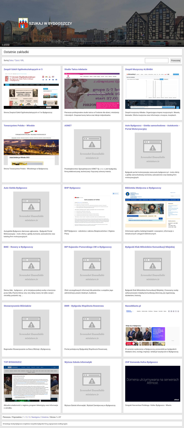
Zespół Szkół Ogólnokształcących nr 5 (23, 69)
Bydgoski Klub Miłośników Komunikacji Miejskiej (150, 247)
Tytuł (17, 60)
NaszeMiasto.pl (133, 306)
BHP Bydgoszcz (72, 188)
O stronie (5, 45)
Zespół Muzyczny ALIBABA (139, 69)
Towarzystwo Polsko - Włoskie (19, 125)
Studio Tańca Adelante (75, 69)
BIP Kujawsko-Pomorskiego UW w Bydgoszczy (88, 247)
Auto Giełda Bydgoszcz (15, 188)
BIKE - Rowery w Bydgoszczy (18, 247)
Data (11, 60)
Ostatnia (44, 417)
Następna (36, 417)
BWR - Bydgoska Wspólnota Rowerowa (84, 306)
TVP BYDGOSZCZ (13, 362)
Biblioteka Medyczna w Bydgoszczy (143, 188)
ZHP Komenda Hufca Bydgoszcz (141, 362)
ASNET (68, 125)
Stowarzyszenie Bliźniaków (17, 306)
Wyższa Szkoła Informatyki (78, 362)
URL (22, 60)
